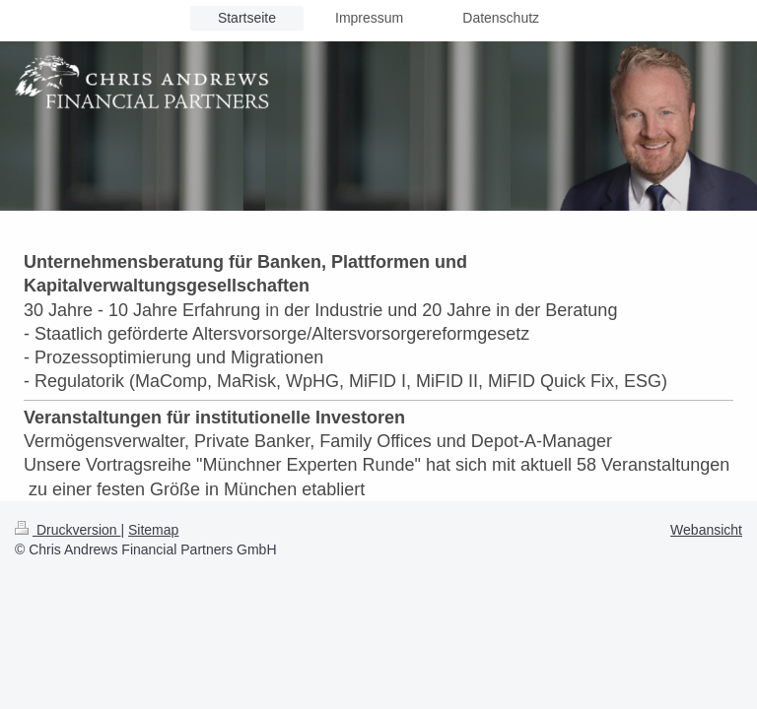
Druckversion (67, 530)
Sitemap (153, 530)
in (272, 310)
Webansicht (706, 530)
